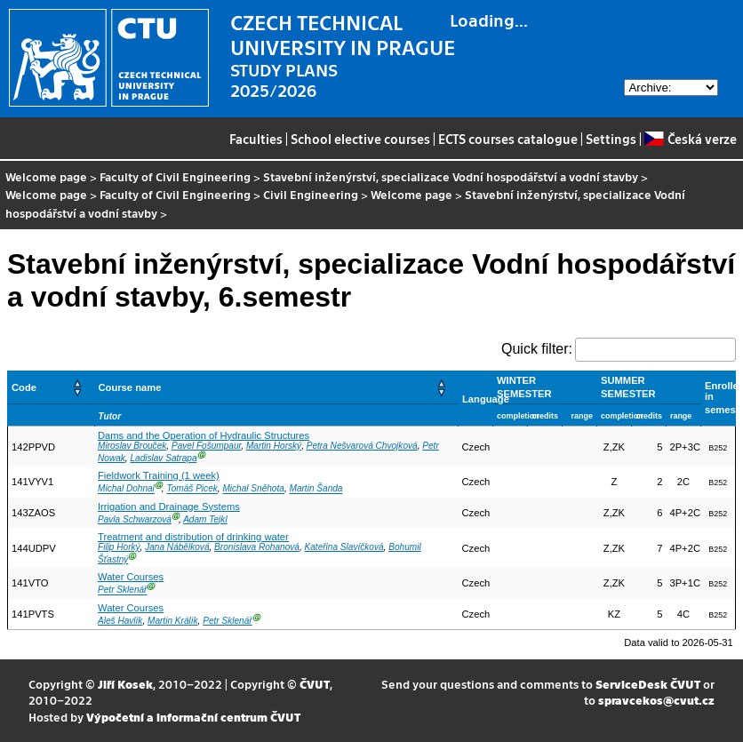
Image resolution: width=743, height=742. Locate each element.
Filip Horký (119, 547)
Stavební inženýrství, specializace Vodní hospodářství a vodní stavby (450, 176)
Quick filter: (536, 348)
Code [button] (24, 387)
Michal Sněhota (253, 489)
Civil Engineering (310, 194)
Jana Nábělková (177, 547)
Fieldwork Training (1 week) (159, 475)
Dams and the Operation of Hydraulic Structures (203, 435)
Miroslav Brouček (132, 446)
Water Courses (131, 576)
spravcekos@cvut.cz (656, 699)
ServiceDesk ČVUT (647, 683)
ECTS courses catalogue (508, 139)
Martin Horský (273, 446)
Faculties (256, 139)
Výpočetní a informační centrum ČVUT (193, 716)
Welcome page (46, 176)
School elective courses (360, 139)
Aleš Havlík (120, 621)
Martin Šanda (316, 489)
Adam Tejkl (205, 519)
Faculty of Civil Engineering (175, 176)
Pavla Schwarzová (135, 519)
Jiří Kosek (125, 683)
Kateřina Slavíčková (344, 547)
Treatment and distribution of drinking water (193, 536)
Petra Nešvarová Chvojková (362, 446)
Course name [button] (130, 387)
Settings (611, 139)
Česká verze (690, 139)
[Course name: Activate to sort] (276, 387)
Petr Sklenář (122, 590)
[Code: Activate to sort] (51, 387)
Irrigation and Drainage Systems (169, 506)
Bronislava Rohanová (257, 547)
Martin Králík (173, 621)
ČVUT (315, 683)
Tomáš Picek (191, 489)
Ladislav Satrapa (163, 458)
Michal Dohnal (126, 489)
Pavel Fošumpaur (206, 446)
